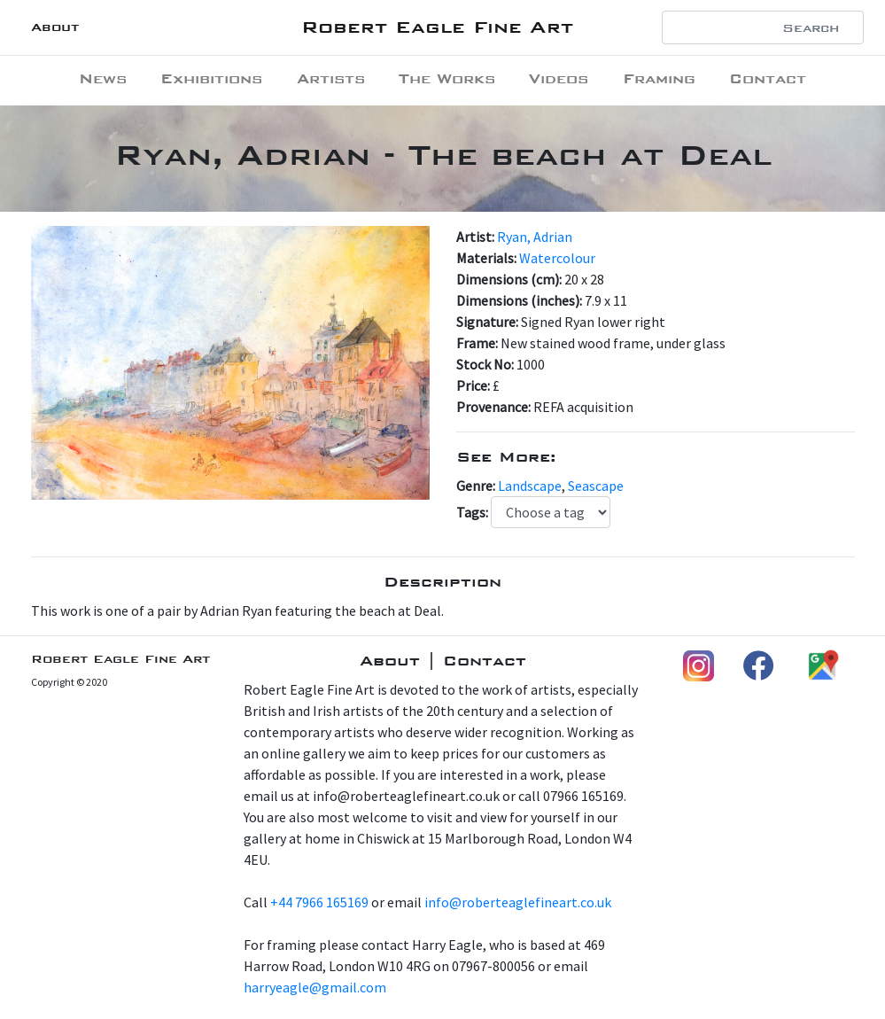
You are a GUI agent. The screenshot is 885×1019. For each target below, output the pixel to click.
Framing (659, 78)
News (103, 78)
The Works (447, 78)
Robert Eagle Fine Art (437, 27)
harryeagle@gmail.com (315, 987)
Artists (331, 78)
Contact (767, 78)
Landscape (530, 485)
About (55, 27)
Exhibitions (211, 78)
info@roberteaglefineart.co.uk (517, 902)
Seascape (596, 485)
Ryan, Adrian (534, 236)
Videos (558, 78)
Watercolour (557, 258)
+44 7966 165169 (319, 902)
